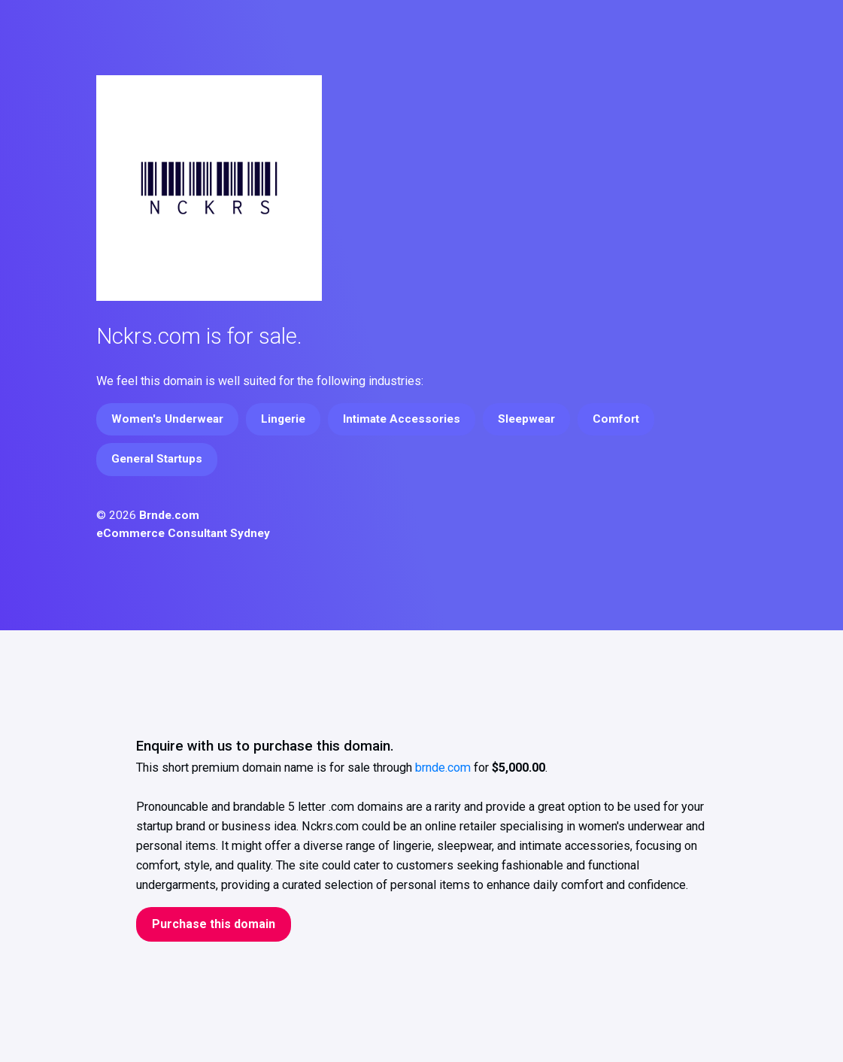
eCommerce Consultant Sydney (183, 533)
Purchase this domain (213, 924)
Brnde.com (169, 515)
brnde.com (443, 767)
